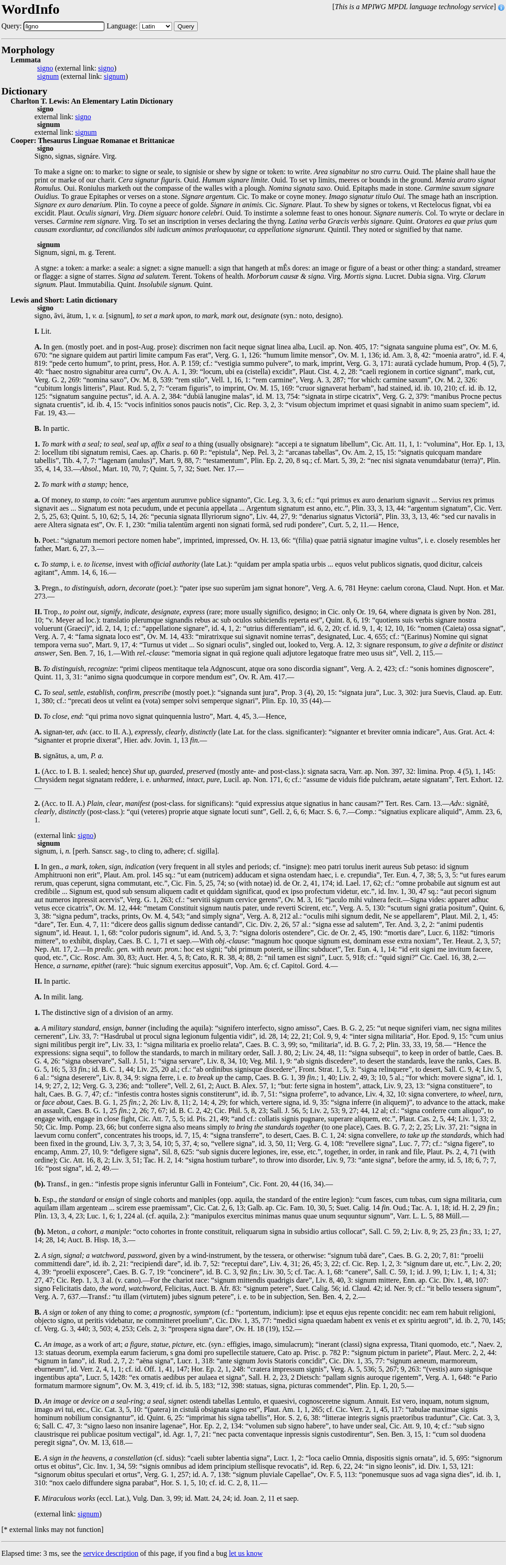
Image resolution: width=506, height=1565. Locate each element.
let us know (246, 1553)
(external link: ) (77, 68)
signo (45, 68)
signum (48, 76)
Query (186, 26)
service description (110, 1553)
